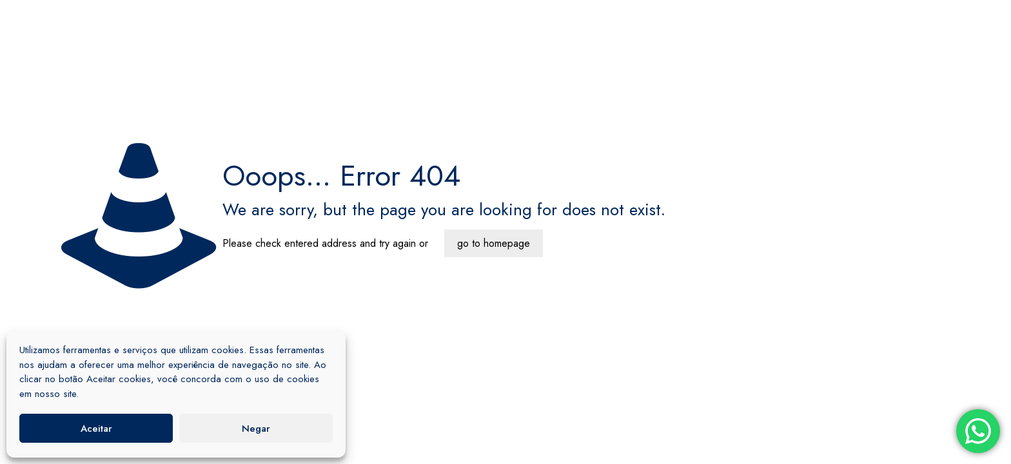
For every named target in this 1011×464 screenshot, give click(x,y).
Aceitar (96, 428)
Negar (256, 428)
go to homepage (493, 243)
